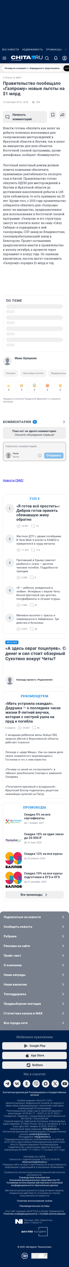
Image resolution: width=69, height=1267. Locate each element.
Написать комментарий (18, 117)
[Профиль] (64, 58)
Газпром (10, 373)
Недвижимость (32, 49)
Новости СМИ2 (13, 480)
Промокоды (54, 49)
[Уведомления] (55, 58)
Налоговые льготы (33, 373)
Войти (16, 457)
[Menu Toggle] (4, 58)
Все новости (10, 49)
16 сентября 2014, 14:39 (15, 102)
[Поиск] (47, 58)
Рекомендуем (34, 696)
